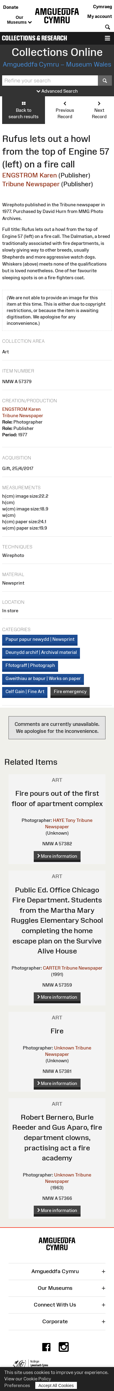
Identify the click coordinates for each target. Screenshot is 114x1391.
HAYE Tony (64, 820)
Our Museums (19, 20)
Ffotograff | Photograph (30, 665)
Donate (10, 7)
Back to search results (24, 110)
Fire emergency (70, 691)
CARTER (51, 967)
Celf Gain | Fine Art (24, 691)
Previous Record (65, 110)
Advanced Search (57, 91)
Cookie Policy (37, 1378)
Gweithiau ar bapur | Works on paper (43, 678)
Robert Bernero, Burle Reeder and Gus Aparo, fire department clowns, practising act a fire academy (57, 1137)
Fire (57, 1031)
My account (99, 16)
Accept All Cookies (56, 1385)
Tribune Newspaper (31, 183)
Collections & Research (34, 38)
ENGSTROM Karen (29, 175)
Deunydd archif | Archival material (41, 652)
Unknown (64, 1047)
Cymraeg (102, 6)
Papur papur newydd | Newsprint (39, 639)
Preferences (17, 1385)
